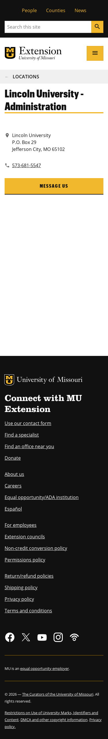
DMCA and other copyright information (54, 719)
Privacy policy (19, 599)
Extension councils (25, 536)
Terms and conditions (28, 610)
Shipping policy (21, 587)
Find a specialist (22, 435)
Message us (54, 186)
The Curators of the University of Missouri (57, 694)
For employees (21, 525)
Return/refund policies (29, 576)
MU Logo (9, 379)
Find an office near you (29, 446)
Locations (26, 76)
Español (13, 509)
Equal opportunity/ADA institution (42, 497)
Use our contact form (28, 423)
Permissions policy (25, 560)
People (29, 10)
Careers (13, 486)
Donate (13, 458)
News (80, 10)
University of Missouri (50, 380)
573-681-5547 (26, 165)
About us (14, 474)
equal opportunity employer (44, 668)
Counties (55, 10)
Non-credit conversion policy (36, 548)
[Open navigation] (95, 53)
